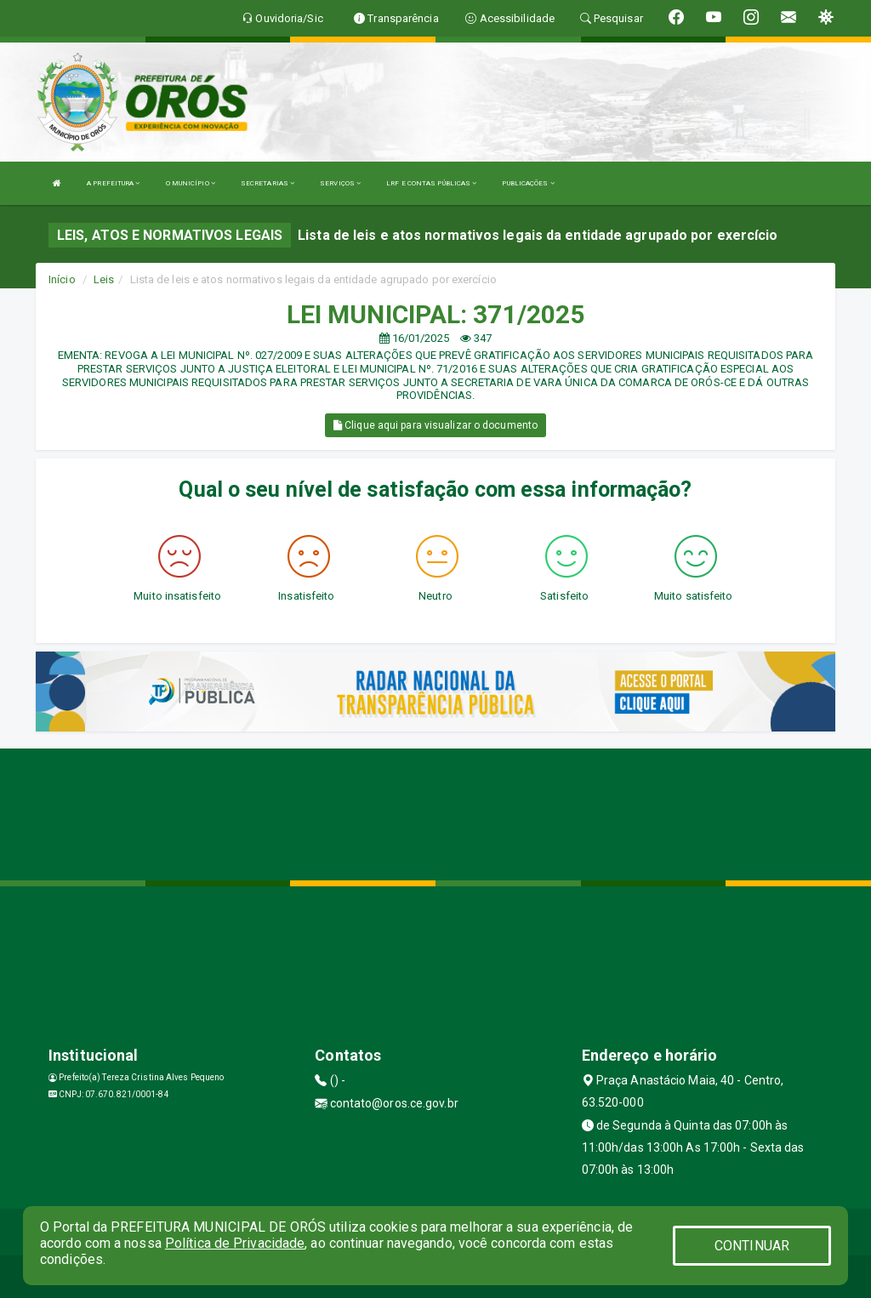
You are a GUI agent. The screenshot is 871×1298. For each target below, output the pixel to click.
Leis (104, 279)
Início (62, 279)
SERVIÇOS (340, 183)
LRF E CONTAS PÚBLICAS (431, 183)
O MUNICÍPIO (190, 183)
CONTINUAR (751, 1246)
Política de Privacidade (235, 1243)
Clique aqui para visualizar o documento (435, 425)
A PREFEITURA (113, 183)
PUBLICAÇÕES (528, 183)
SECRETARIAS (267, 183)
